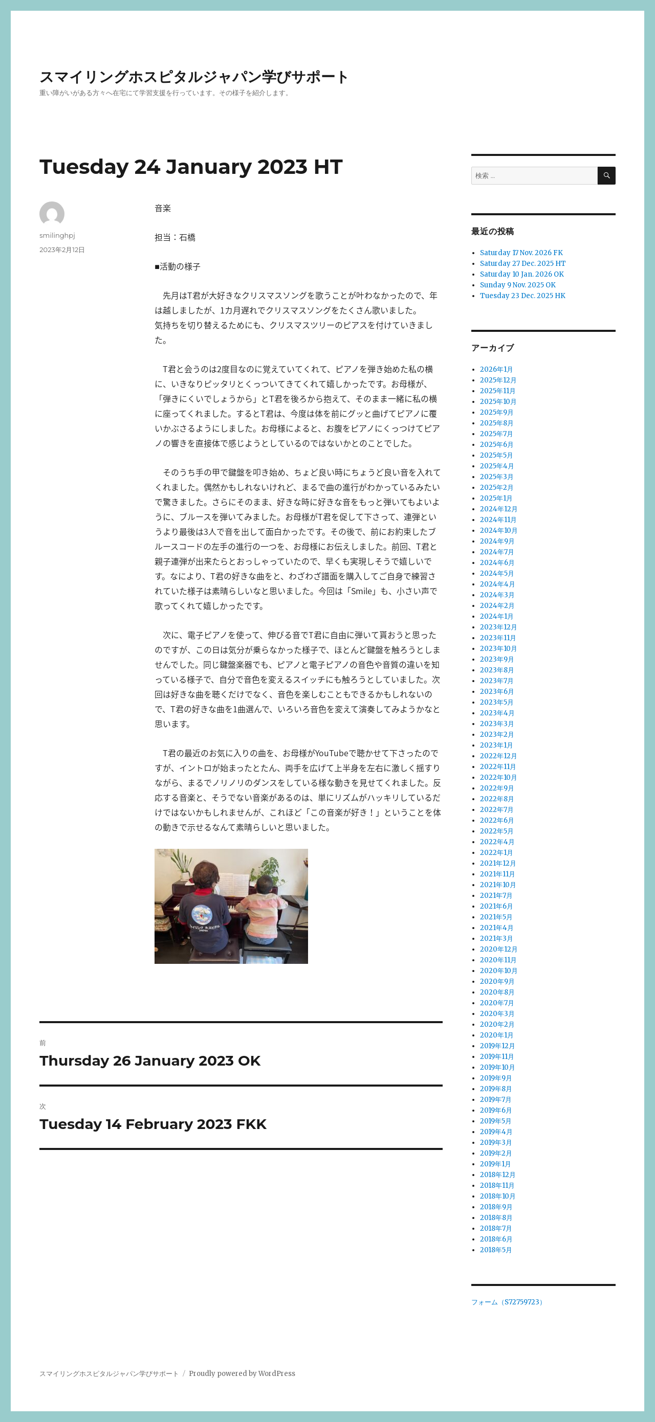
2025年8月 (497, 423)
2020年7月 (497, 1003)
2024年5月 (497, 573)
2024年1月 (497, 616)
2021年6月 (496, 906)
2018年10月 (498, 1196)
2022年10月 (498, 777)
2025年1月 (496, 498)
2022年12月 (498, 756)
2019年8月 (496, 1089)
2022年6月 (497, 820)
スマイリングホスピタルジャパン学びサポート (194, 76)
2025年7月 (496, 434)
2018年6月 (496, 1239)
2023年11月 (498, 638)
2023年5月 (497, 702)
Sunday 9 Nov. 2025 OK (518, 285)
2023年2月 (497, 734)
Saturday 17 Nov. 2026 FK (521, 253)
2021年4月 (497, 927)
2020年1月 (497, 1035)
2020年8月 (497, 992)
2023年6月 (497, 691)
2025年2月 (497, 487)
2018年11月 (497, 1185)
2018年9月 (496, 1207)
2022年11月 (498, 766)
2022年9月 (497, 788)
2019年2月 (496, 1153)
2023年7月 (497, 680)
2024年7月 (497, 552)
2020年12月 (499, 949)
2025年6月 (497, 444)
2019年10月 (497, 1067)
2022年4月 (497, 842)
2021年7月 (496, 895)
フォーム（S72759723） (508, 1302)
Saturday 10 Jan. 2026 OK (522, 274)
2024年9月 (497, 541)
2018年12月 (498, 1174)
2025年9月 (497, 412)
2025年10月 (498, 401)
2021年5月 (496, 917)
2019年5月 (496, 1121)
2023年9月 (497, 659)
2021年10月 (498, 885)
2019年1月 (495, 1164)
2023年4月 (497, 713)
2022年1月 (496, 852)
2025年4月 (497, 466)
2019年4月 (496, 1131)
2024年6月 (497, 562)
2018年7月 (496, 1228)
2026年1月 (496, 369)
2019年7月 (496, 1099)
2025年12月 (498, 380)
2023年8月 (497, 670)
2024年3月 (497, 595)
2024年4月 (497, 584)
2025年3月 (497, 476)
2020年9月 (497, 981)
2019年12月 (497, 1046)
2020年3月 (497, 1013)
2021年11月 (497, 874)
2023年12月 (498, 627)
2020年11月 (498, 960)
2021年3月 (496, 938)
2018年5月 (496, 1250)
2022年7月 (497, 809)
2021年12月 (498, 863)
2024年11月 (498, 519)
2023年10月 (498, 648)
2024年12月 (499, 509)
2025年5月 (496, 455)
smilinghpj (57, 235)
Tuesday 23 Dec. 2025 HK (522, 295)
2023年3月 (497, 723)
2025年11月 (498, 391)
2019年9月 (496, 1078)
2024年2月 (497, 605)
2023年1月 (496, 745)
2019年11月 (497, 1056)
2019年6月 (496, 1110)
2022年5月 (497, 831)
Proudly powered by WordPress (242, 1373)
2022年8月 (497, 799)
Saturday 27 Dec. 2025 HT (523, 263)
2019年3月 (496, 1142)
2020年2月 (497, 1024)
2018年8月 (496, 1217)
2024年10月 (499, 530)
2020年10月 (499, 970)
